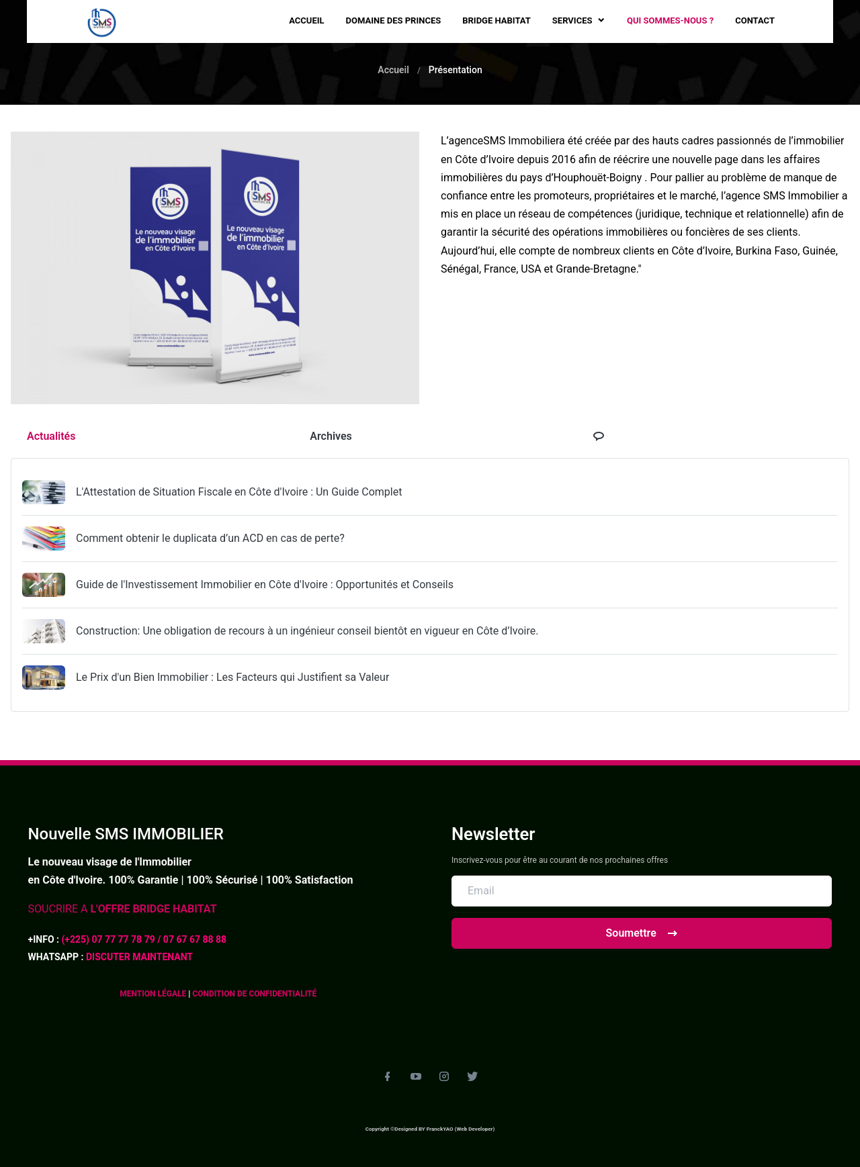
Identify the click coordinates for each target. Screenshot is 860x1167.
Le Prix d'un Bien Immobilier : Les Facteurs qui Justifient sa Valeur (232, 677)
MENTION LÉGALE (154, 993)
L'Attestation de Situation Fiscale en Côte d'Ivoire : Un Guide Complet (239, 491)
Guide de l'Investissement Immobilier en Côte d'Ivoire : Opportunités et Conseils (265, 584)
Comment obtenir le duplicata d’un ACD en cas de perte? (210, 538)
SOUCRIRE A (122, 908)
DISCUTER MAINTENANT (139, 956)
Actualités (51, 436)
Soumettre (642, 933)
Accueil (393, 69)
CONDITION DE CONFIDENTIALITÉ (253, 993)
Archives (330, 436)
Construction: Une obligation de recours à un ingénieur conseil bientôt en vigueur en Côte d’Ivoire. (307, 630)
